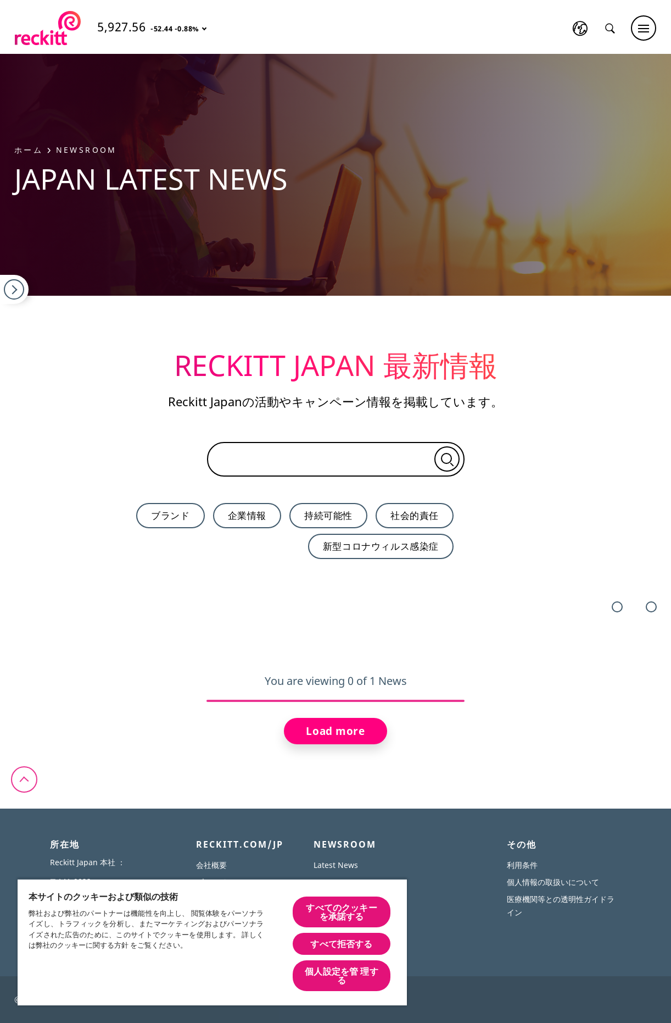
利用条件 (522, 865)
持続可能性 (328, 515)
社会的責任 (414, 515)
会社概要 (211, 865)
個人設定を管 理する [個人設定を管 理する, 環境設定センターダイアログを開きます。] (341, 975)
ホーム (33, 149)
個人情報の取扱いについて (553, 882)
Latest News (336, 865)
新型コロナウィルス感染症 (381, 546)
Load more (335, 731)
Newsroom (86, 149)
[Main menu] (643, 28)
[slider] (335, 700)
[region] (212, 941)
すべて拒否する (341, 944)
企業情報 (247, 515)
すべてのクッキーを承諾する (341, 912)
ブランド (170, 515)
